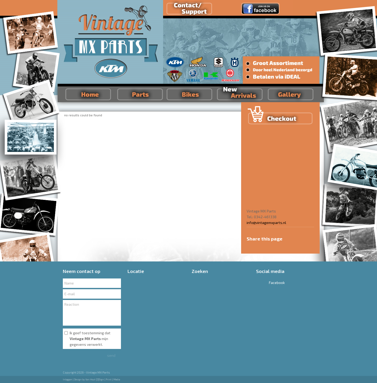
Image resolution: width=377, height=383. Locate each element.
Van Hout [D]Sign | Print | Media (102, 379)
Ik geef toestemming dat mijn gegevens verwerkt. (90, 339)
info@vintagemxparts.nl (266, 222)
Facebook (270, 282)
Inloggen (67, 379)
